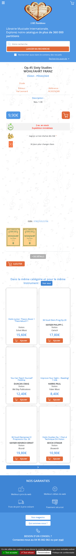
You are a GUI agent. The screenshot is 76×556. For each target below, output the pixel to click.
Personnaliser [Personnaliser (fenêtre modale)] (44, 553)
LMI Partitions (38, 23)
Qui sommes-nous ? (38, 523)
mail (61, 539)
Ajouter (65, 115)
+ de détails (38, 256)
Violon (31, 76)
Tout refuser (27, 553)
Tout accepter (10, 553)
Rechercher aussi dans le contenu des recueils (40, 54)
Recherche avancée (58, 58)
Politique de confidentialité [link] (63, 553)
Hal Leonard (22, 91)
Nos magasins (38, 517)
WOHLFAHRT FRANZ (38, 71)
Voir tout (46, 283)
